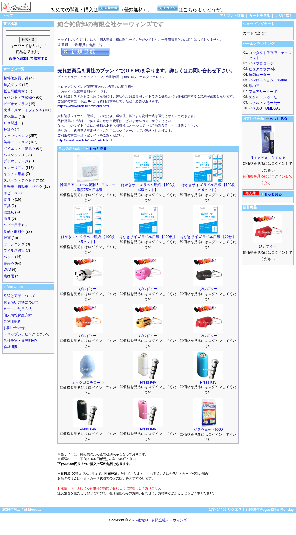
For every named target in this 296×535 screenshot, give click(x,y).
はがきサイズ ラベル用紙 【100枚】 (148, 237)
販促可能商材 (14, 91)
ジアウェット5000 (208, 430)
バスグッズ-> (14, 155)
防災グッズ (12, 85)
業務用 (9, 276)
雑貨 (7, 238)
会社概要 (11, 347)
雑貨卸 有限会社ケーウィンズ (162, 520)
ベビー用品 (12, 225)
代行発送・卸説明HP (20, 341)
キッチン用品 (14, 174)
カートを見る (259, 16)
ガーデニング (14, 244)
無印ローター (259, 75)
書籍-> (9, 263)
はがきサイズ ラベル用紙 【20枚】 (208, 237)
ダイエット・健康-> (19, 148)
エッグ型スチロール (88, 383)
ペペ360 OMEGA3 (264, 108)
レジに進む (284, 16)
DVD (7, 270)
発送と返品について (19, 296)
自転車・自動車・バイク (23, 187)
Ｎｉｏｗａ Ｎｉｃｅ (267, 157)
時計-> (9, 129)
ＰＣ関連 (11, 123)
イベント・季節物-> (19, 97)
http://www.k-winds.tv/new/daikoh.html (84, 140)
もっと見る (98, 148)
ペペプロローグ (261, 63)
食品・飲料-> (14, 231)
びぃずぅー (88, 289)
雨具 (7, 218)
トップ (7, 16)
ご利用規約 (12, 321)
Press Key (148, 382)
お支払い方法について (21, 302)
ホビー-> (10, 193)
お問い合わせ (14, 328)
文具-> (9, 200)
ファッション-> (16, 136)
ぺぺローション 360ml (268, 80)
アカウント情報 (231, 16)
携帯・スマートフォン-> (23, 110)
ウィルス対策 (14, 250)
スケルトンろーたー (265, 97)
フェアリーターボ (263, 91)
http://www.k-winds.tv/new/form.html (83, 106)
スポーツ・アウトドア (21, 180)
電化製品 (11, 117)
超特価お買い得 (16, 78)
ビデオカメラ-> (16, 104)
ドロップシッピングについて (27, 334)
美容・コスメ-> (16, 142)
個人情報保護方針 (18, 315)
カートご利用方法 (18, 309)
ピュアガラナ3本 (262, 69)
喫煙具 (9, 212)
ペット (9, 257)
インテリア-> (14, 168)
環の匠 (254, 86)
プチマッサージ (16, 161)
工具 (7, 206)
